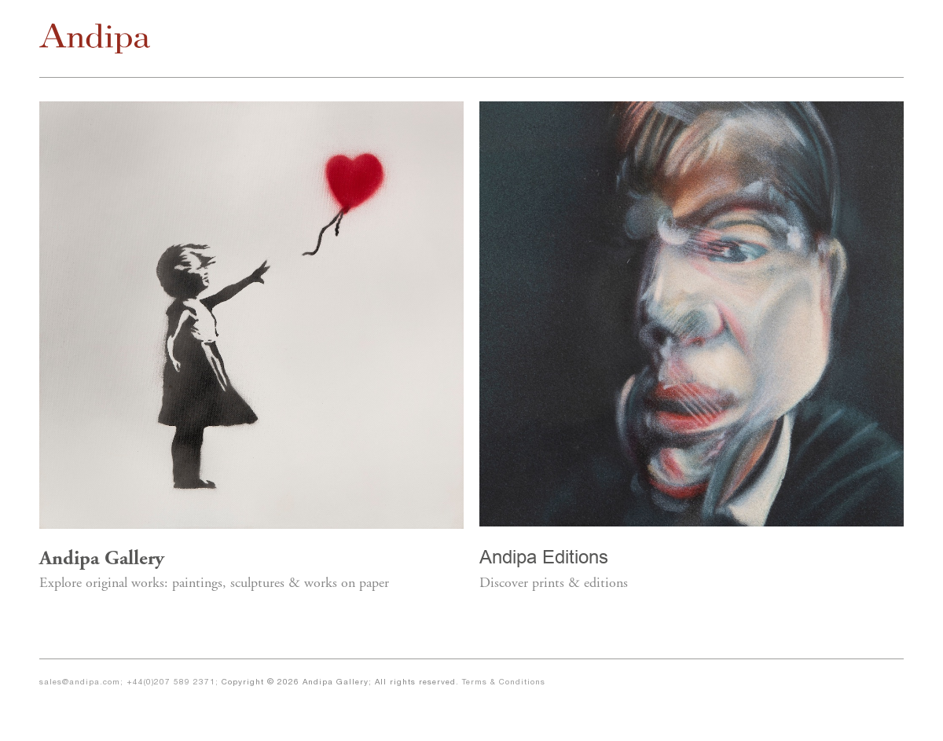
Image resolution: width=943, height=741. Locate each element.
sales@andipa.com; (83, 682)
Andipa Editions (543, 557)
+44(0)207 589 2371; (174, 682)
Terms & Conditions (503, 682)
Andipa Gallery (101, 560)
